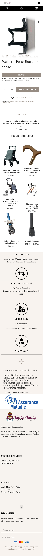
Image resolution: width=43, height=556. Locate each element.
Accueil (5, 55)
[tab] (21, 114)
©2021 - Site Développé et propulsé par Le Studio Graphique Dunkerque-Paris (21, 548)
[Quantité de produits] (8, 89)
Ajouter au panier (27, 89)
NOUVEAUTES (6, 103)
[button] (21, 507)
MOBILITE (13, 55)
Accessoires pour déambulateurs (25, 57)
